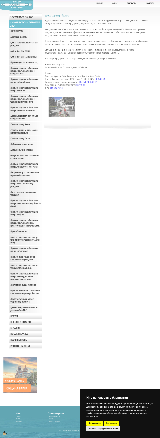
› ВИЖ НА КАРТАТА (16, 31)
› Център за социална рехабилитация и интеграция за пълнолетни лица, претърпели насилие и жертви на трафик (24, 223)
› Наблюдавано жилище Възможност (23, 284)
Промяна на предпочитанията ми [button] (103, 429)
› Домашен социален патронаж (21, 149)
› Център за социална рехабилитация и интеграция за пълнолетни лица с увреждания (24, 183)
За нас (18, 418)
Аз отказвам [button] (111, 423)
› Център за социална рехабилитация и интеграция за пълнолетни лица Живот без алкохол (25, 203)
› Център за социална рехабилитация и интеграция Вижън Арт (24, 89)
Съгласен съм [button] (95, 423)
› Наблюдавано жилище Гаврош (21, 144)
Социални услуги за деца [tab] (21, 16)
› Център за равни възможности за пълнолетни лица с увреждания (22, 258)
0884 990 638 (100, 79)
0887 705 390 (80, 84)
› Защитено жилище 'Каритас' (20, 124)
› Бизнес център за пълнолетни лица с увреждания (23, 193)
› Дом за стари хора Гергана (20, 51)
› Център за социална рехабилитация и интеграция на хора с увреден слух (24, 109)
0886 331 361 (92, 82)
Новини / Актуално (18, 339)
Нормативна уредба (54, 421)
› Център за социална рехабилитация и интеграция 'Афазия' (24, 213)
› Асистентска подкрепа (18, 36)
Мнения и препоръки (20, 345)
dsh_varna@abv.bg (56, 87)
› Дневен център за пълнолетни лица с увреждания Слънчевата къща (24, 266)
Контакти (19, 421)
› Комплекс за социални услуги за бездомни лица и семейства (22, 300)
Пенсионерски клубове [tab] (20, 322)
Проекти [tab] (14, 316)
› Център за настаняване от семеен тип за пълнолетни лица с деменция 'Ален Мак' (25, 292)
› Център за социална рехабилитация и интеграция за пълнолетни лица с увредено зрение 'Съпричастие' (24, 99)
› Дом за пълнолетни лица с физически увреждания (24, 44)
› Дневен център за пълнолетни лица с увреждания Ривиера (24, 117)
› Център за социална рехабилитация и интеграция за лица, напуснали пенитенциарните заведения (24, 276)
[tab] (25, 339)
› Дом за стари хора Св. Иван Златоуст (23, 56)
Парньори (51, 418)
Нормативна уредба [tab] (19, 333)
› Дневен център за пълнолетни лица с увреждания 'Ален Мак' (24, 309)
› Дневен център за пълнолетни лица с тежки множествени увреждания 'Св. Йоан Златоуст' (25, 240)
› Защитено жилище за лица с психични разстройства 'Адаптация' (24, 131)
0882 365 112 (83, 82)
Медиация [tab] (15, 328)
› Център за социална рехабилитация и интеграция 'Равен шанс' (24, 250)
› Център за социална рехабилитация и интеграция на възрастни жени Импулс (24, 165)
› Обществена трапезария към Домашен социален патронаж (24, 157)
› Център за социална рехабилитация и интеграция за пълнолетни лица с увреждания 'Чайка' (24, 71)
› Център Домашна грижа (19, 231)
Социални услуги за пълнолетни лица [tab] (25, 24)
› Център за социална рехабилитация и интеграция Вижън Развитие (24, 81)
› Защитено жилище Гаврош (20, 138)
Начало (18, 416)
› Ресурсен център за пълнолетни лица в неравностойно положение (24, 174)
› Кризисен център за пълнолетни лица (24, 62)
